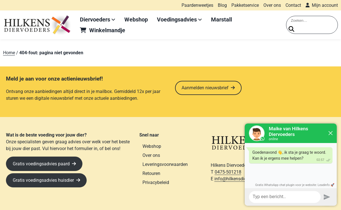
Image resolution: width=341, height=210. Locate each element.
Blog (222, 5)
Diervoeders (95, 19)
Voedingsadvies (177, 19)
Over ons (272, 5)
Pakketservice (245, 5)
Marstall (221, 19)
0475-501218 (228, 172)
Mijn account (325, 5)
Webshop (136, 19)
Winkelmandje (107, 30)
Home (9, 52)
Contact (293, 5)
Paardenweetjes (197, 5)
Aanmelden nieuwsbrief (205, 87)
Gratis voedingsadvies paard (41, 163)
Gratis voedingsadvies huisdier (43, 180)
